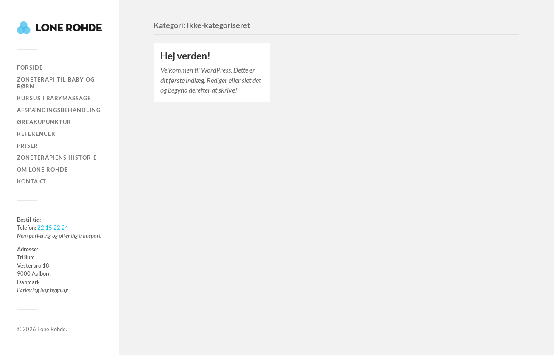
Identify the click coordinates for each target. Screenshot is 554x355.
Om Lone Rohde (42, 169)
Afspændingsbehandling (59, 110)
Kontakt (31, 181)
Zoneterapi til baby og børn (56, 83)
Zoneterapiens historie (57, 157)
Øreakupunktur (44, 121)
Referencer (36, 133)
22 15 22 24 (52, 227)
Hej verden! (185, 56)
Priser (27, 145)
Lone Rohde (51, 329)
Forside (30, 67)
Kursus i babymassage (54, 98)
